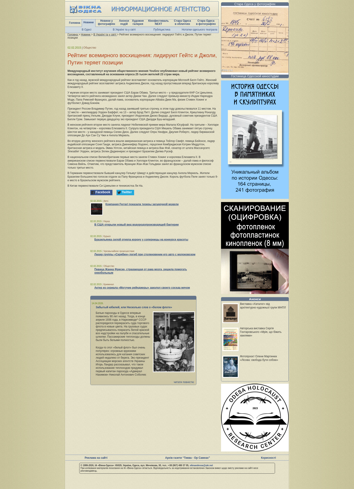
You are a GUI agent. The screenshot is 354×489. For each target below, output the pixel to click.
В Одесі (86, 29)
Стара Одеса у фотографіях (255, 4)
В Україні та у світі (124, 29)
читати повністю (184, 382)
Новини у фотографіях (106, 22)
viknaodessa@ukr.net (201, 465)
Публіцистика (162, 29)
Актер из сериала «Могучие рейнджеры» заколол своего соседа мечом (142, 287)
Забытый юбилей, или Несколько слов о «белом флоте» (134, 307)
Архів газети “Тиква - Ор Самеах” (187, 457)
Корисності (268, 457)
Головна (74, 22)
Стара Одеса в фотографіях (206, 22)
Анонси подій (124, 22)
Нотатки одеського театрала (199, 29)
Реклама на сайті (96, 457)
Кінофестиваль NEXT (158, 22)
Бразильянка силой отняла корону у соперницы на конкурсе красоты (141, 239)
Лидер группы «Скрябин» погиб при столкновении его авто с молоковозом (144, 254)
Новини (89, 22)
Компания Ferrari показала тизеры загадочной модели (142, 204)
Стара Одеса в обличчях (182, 22)
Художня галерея (138, 22)
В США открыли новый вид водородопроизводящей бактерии (136, 224)
